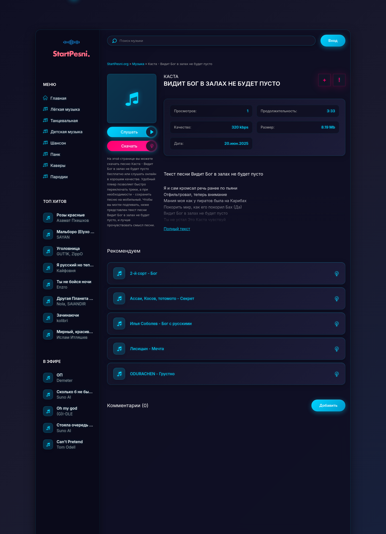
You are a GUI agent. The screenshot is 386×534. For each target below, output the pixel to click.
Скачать (138, 146)
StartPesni (71, 45)
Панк (51, 154)
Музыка (138, 64)
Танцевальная (60, 120)
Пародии (55, 176)
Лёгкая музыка (61, 109)
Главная (54, 98)
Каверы (54, 165)
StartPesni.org (118, 64)
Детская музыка (62, 131)
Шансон (54, 143)
